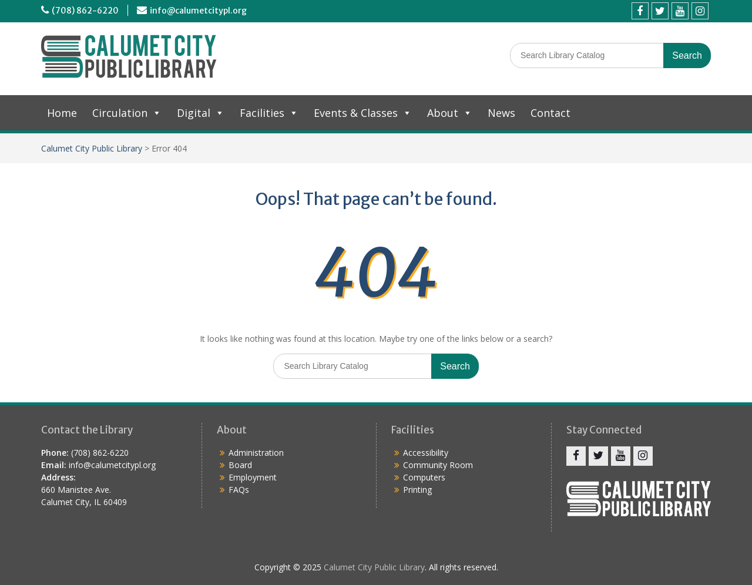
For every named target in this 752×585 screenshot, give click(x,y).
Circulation (127, 113)
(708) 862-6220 (85, 10)
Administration (256, 452)
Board (240, 464)
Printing (417, 489)
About (449, 113)
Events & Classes (363, 113)
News (501, 113)
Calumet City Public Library (91, 148)
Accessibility (425, 452)
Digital (200, 113)
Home (62, 113)
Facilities (269, 113)
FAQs (239, 489)
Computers (424, 477)
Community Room (438, 464)
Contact (550, 113)
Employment (253, 477)
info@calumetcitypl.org (198, 10)
